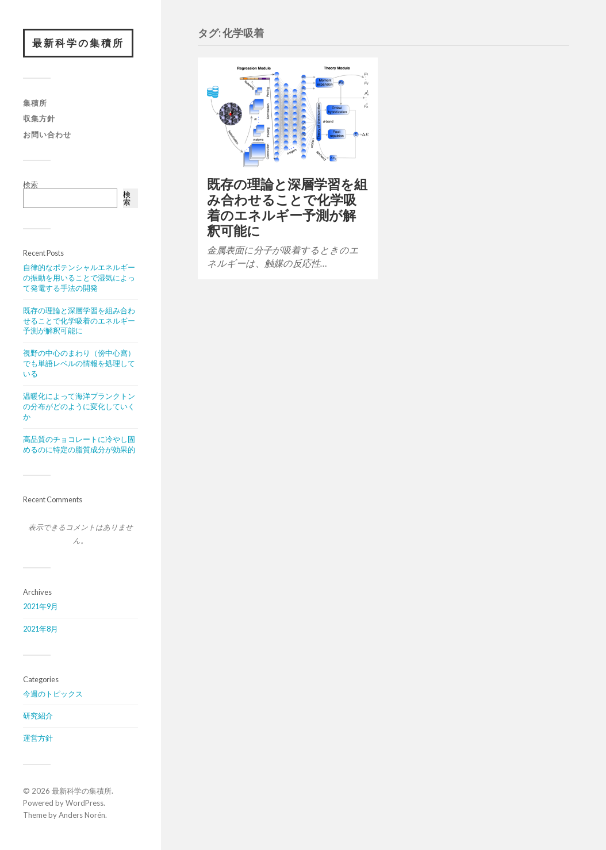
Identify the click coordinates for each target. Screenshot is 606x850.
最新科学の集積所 (78, 43)
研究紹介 (38, 715)
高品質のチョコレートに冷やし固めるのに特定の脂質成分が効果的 (79, 444)
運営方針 (38, 738)
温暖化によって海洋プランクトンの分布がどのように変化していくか (79, 406)
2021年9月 (40, 606)
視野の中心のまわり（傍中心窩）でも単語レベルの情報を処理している (79, 363)
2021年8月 (40, 628)
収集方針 (39, 118)
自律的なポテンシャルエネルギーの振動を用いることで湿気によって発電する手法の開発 (79, 278)
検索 (30, 184)
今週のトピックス (53, 693)
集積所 (35, 102)
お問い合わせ (47, 134)
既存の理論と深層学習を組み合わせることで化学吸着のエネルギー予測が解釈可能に (79, 321)
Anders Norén (82, 815)
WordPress (84, 802)
